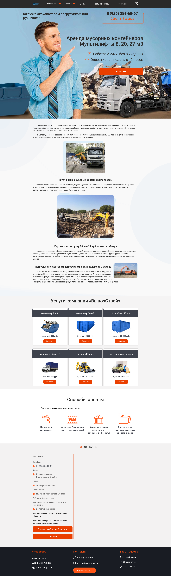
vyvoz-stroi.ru (39, 551)
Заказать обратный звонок (52, 529)
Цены (82, 4)
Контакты (122, 4)
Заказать (121, 71)
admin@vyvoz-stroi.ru (85, 563)
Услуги (68, 4)
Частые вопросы (102, 4)
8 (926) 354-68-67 (122, 13)
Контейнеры (52, 4)
